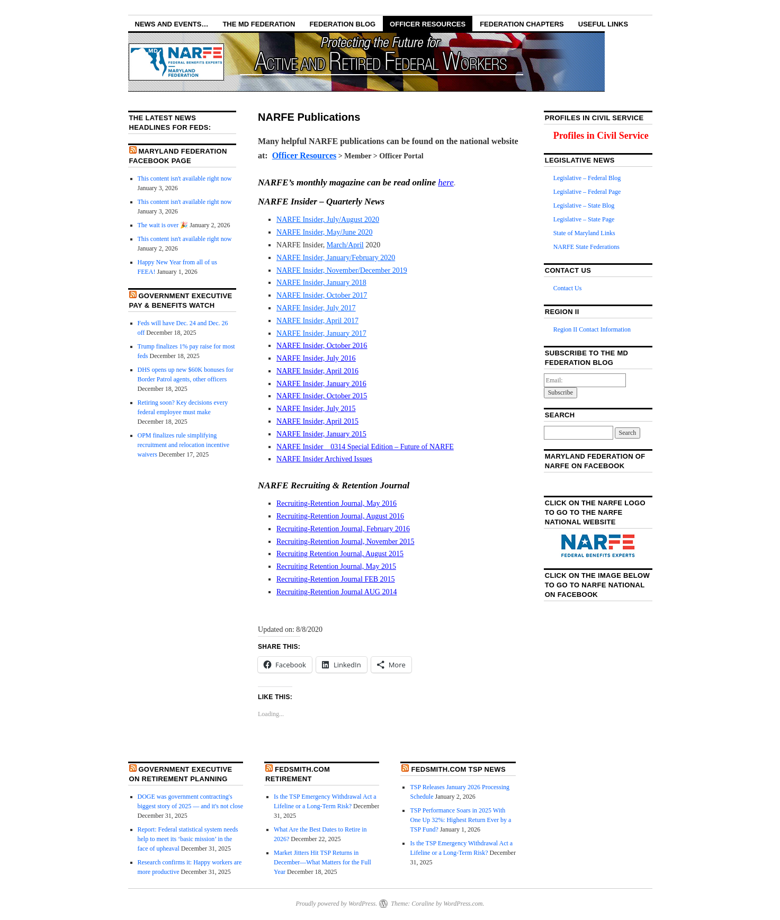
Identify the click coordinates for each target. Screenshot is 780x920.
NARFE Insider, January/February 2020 (335, 258)
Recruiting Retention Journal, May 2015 (336, 566)
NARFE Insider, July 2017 (316, 308)
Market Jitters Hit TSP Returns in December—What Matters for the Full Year (322, 862)
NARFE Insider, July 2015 (316, 409)
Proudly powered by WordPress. (336, 903)
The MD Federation (258, 24)
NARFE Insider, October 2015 (321, 396)
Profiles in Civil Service (601, 135)
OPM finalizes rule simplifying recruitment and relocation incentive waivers (184, 445)
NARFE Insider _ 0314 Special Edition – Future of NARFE (365, 447)
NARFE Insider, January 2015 (321, 434)
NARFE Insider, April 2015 (317, 421)
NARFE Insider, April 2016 (317, 371)
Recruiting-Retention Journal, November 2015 (345, 542)
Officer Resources (427, 24)
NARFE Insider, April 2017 (317, 321)
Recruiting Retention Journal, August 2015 (340, 554)
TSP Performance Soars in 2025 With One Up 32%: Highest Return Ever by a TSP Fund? (460, 820)
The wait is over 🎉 (163, 225)
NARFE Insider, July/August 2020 (327, 220)
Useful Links (603, 24)
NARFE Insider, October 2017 (321, 295)
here (446, 182)
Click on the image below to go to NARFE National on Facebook (597, 585)
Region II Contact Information (592, 329)
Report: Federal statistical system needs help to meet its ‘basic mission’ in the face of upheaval (188, 839)
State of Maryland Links (584, 233)
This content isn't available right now (185, 178)
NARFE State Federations (586, 247)
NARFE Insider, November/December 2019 (341, 270)
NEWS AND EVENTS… (172, 24)
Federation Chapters (522, 24)
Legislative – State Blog (584, 205)
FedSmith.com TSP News (458, 769)
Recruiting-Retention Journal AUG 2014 (336, 592)
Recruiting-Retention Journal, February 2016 (343, 529)
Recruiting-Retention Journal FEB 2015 (335, 579)
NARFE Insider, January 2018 (321, 283)
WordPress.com (462, 903)
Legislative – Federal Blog (587, 178)
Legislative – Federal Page (587, 191)
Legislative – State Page (584, 219)
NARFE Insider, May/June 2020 (324, 232)
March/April (345, 245)
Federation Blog (342, 24)
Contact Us (567, 288)
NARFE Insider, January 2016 (321, 384)
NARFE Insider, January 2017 (321, 333)
